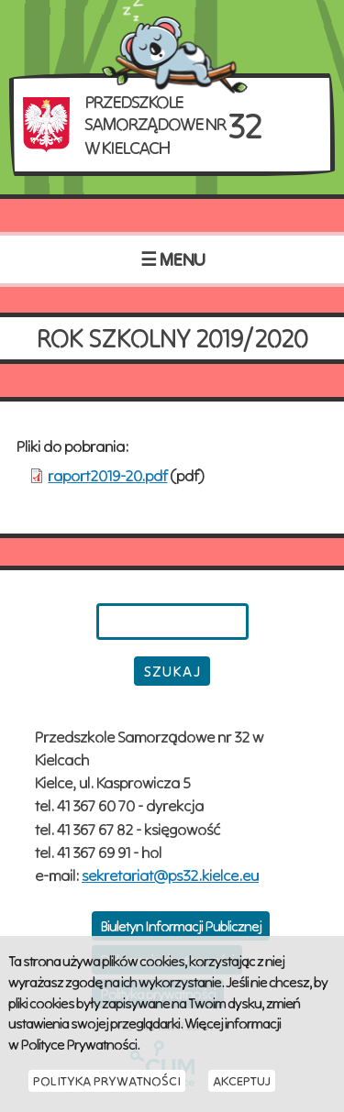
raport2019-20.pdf (107, 475)
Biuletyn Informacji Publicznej (180, 926)
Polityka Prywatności (107, 1081)
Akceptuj (242, 1081)
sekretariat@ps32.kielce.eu (170, 875)
